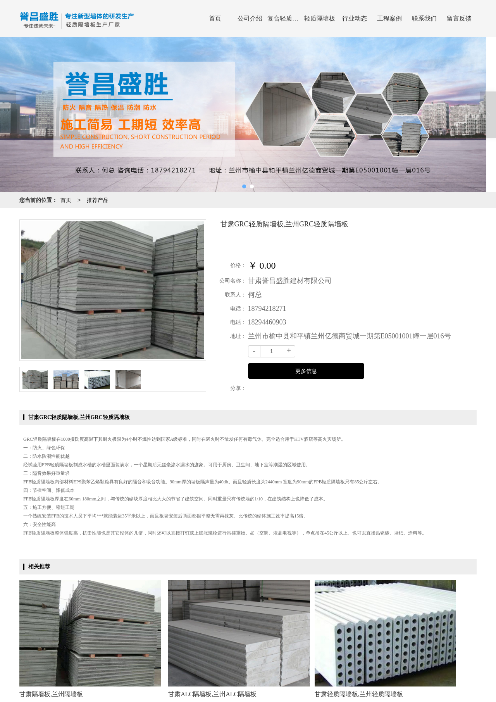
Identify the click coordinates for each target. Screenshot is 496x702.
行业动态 (354, 18)
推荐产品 (97, 200)
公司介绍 (250, 18)
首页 (215, 18)
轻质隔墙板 (319, 18)
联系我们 (424, 18)
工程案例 (389, 18)
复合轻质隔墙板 (284, 18)
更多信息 (306, 371)
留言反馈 (459, 18)
